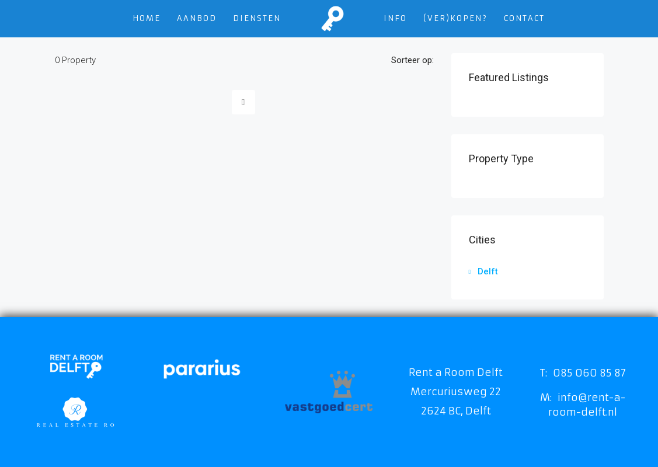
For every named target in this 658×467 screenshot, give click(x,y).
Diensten (257, 18)
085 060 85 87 (589, 373)
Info (395, 18)
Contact (524, 18)
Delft (488, 271)
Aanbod (197, 18)
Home (147, 18)
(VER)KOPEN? (455, 18)
